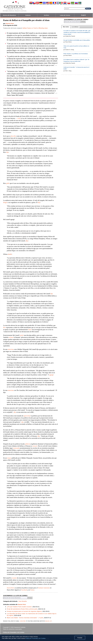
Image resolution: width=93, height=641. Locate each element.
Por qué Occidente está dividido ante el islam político (76, 40)
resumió (14, 578)
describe (13, 136)
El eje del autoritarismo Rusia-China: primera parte (22, 609)
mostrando (16, 448)
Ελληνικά (44, 4)
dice (4, 327)
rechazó (11, 337)
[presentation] (66, 26)
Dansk (37, 4)
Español (50, 4)
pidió (7, 183)
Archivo (46, 15)
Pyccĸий (76, 4)
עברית (58, 4)
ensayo (9, 458)
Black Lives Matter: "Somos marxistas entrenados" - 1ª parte (25, 617)
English (47, 4)
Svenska (79, 4)
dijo (7, 152)
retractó (35, 446)
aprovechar (27, 416)
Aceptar (79, 637)
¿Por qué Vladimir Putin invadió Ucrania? (19, 606)
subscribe (23, 621)
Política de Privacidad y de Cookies (13, 632)
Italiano (61, 4)
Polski (69, 4)
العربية (31, 4)
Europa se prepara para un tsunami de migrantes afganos (24, 611)
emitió (22, 335)
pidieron (27, 444)
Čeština (34, 4)
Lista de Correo (65, 15)
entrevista (11, 349)
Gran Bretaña (23, 601)
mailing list (48, 621)
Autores (28, 15)
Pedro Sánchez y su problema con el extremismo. (75, 53)
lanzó (30, 329)
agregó (51, 375)
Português (72, 4)
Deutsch (40, 4)
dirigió (5, 202)
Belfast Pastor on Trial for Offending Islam (35, 28)
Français (54, 4)
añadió (10, 254)
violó (18, 118)
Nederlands (65, 4)
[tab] (66, 26)
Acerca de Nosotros (9, 15)
